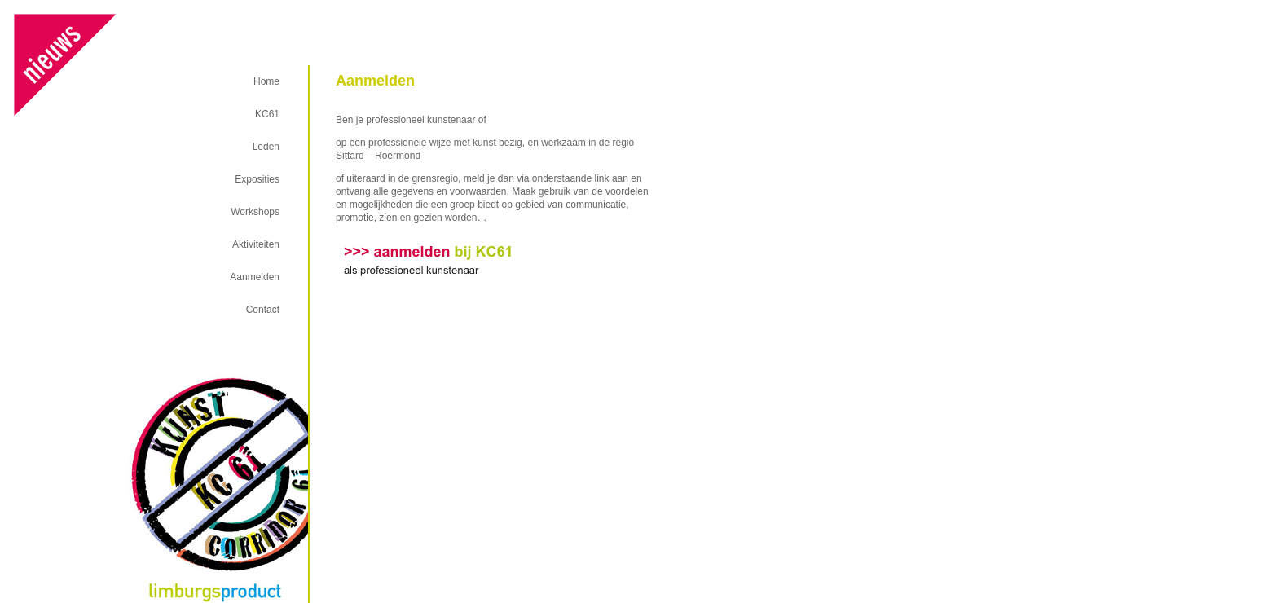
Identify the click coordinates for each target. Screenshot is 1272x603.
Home (266, 81)
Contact (262, 309)
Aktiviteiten (255, 244)
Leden (266, 146)
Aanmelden (254, 277)
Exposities (257, 179)
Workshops (255, 212)
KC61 (267, 114)
